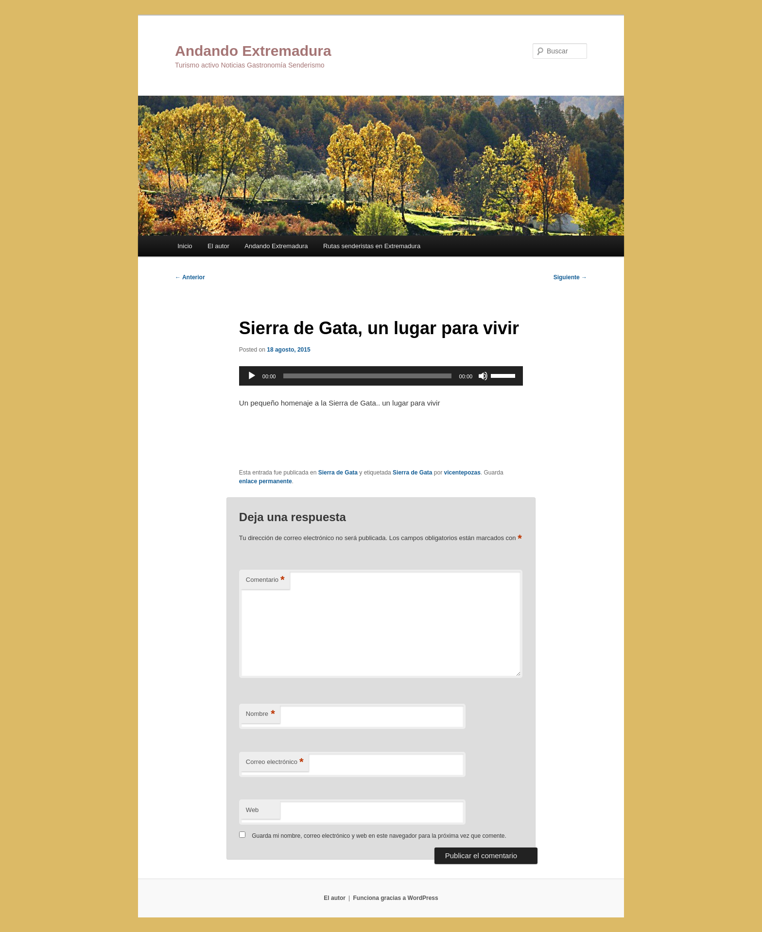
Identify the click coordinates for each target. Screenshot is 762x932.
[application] (381, 376)
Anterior (190, 277)
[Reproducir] (252, 376)
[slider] (367, 375)
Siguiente (570, 277)
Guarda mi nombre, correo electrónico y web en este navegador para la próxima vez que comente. (379, 835)
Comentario (265, 580)
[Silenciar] (483, 376)
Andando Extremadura (253, 51)
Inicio (184, 246)
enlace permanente (265, 481)
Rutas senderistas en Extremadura (371, 246)
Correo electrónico (275, 762)
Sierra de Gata (338, 472)
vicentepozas (462, 472)
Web (252, 809)
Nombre (260, 714)
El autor (218, 246)
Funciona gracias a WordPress (395, 898)
